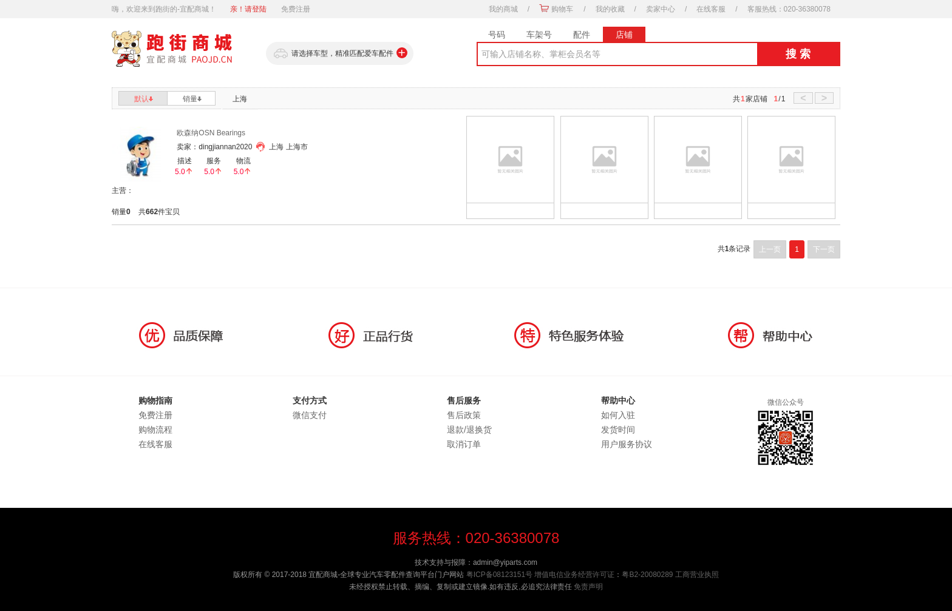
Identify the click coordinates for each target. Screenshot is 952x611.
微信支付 (310, 415)
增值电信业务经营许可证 (574, 574)
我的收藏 (610, 9)
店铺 (624, 34)
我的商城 (503, 9)
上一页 (770, 249)
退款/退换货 (469, 429)
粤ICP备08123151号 (499, 574)
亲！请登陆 (248, 9)
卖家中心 (660, 9)
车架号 (539, 34)
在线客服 (711, 9)
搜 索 (798, 54)
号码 (496, 34)
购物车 (562, 9)
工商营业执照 (697, 574)
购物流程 (155, 429)
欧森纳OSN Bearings (211, 133)
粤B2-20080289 (647, 574)
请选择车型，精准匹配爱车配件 (339, 53)
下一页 (824, 249)
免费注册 (295, 9)
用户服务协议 (626, 444)
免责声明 (588, 586)
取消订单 (464, 444)
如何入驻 (618, 415)
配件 (581, 34)
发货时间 (618, 429)
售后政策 (464, 415)
